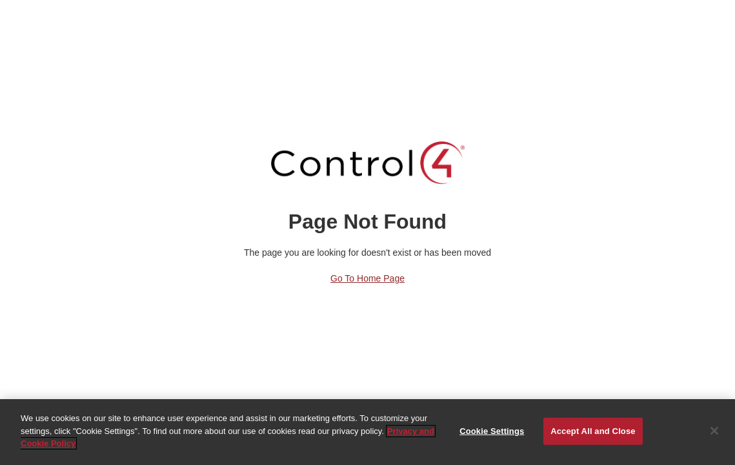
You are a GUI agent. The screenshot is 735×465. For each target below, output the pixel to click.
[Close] (714, 431)
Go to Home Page (367, 278)
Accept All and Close (592, 431)
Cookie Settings (491, 431)
